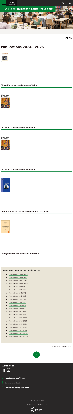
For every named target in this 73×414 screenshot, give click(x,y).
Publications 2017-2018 (17, 311)
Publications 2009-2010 (18, 287)
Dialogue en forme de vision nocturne (20, 253)
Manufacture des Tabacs (15, 378)
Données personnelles (36, 404)
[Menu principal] (3, 3)
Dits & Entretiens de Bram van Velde (19, 85)
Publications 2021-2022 (18, 324)
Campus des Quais (13, 383)
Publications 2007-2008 (18, 280)
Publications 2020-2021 (18, 321)
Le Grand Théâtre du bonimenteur (18, 127)
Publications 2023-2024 (18, 330)
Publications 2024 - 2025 (18, 333)
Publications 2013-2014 (17, 299)
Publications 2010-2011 (17, 290)
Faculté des (28, 8)
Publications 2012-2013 (17, 296)
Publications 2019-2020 (18, 318)
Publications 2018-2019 (17, 315)
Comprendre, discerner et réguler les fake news (25, 211)
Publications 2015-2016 (17, 305)
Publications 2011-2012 (17, 293)
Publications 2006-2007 (18, 277)
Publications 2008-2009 (18, 284)
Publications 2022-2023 (18, 327)
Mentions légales (36, 400)
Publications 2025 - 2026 (18, 336)
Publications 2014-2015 (17, 302)
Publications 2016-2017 (17, 308)
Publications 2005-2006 (18, 274)
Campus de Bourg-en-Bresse (17, 388)
